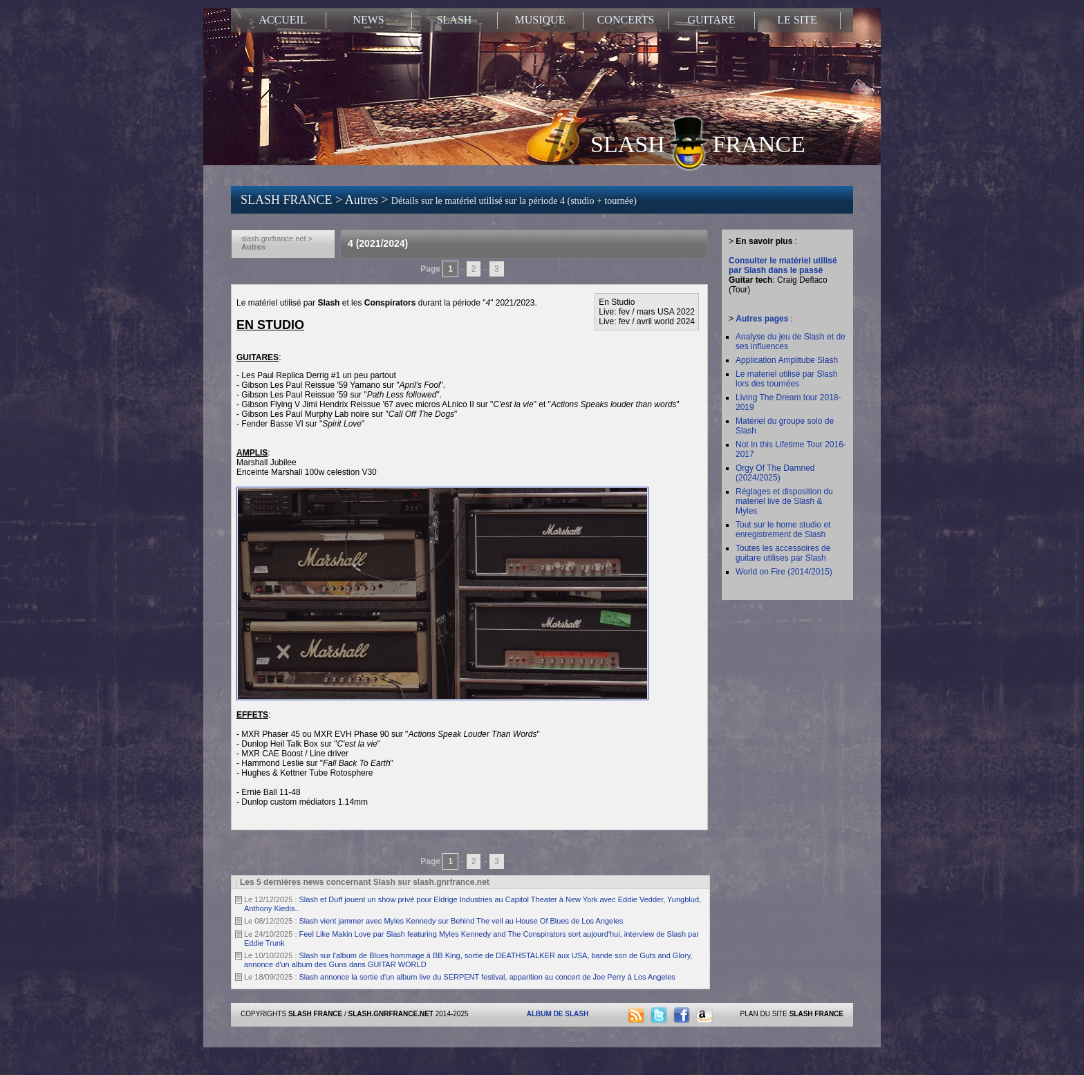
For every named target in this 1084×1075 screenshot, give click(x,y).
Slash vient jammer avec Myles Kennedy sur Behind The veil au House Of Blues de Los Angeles (461, 921)
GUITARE (712, 20)
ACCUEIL (282, 20)
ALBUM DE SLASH (557, 1014)
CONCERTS (626, 20)
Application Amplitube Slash (787, 360)
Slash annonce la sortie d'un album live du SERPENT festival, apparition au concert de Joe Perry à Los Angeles (487, 977)
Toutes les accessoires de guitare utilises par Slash (783, 553)
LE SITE (796, 20)
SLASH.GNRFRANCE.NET (390, 1014)
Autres (363, 200)
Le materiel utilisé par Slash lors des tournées (786, 379)
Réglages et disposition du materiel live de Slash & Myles (784, 501)
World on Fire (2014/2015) (784, 572)
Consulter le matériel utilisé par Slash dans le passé (783, 265)
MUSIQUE (540, 20)
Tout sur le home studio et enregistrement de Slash (783, 529)
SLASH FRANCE (697, 143)
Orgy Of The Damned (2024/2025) (775, 473)
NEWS (368, 20)
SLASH (454, 20)
